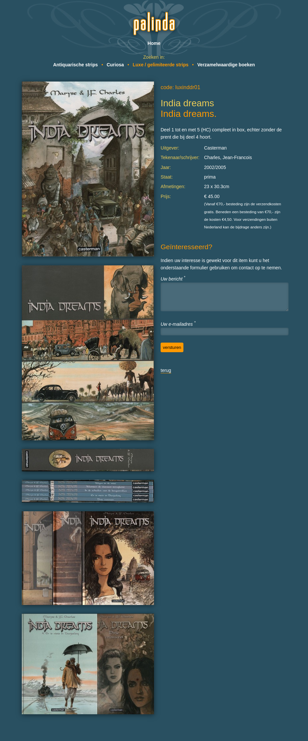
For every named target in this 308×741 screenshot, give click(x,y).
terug (166, 370)
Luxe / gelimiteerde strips (161, 64)
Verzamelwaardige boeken (226, 64)
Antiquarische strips (75, 64)
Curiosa (115, 64)
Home (154, 43)
